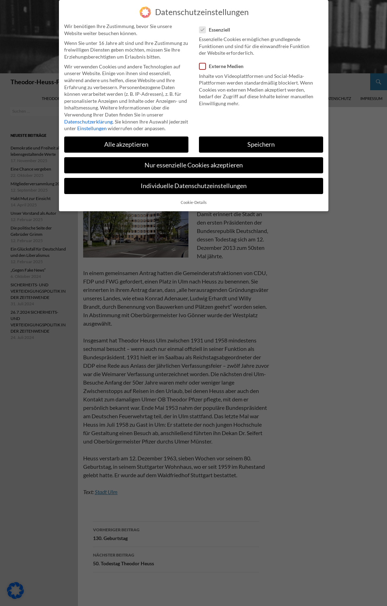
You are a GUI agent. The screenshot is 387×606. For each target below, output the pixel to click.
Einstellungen (92, 123)
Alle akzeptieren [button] (126, 139)
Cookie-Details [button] (194, 197)
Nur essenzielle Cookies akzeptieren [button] (194, 160)
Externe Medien (223, 61)
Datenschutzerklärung (88, 116)
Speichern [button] (261, 139)
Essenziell (217, 24)
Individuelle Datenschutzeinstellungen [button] (194, 181)
